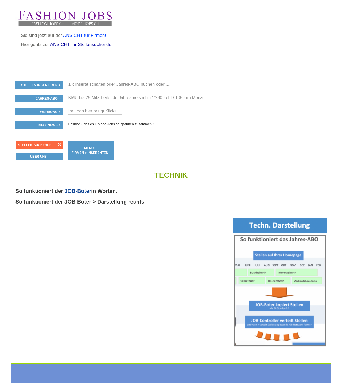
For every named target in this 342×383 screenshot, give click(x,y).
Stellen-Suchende (35, 145)
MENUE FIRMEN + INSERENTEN (90, 150)
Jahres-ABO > (48, 98)
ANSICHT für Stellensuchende (80, 44)
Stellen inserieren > (41, 85)
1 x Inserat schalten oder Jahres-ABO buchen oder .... (119, 84)
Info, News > (49, 125)
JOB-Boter (77, 191)
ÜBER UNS (38, 156)
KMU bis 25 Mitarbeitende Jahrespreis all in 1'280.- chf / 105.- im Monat (136, 97)
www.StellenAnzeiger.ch (64, 18)
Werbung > (50, 112)
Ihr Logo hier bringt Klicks (92, 111)
